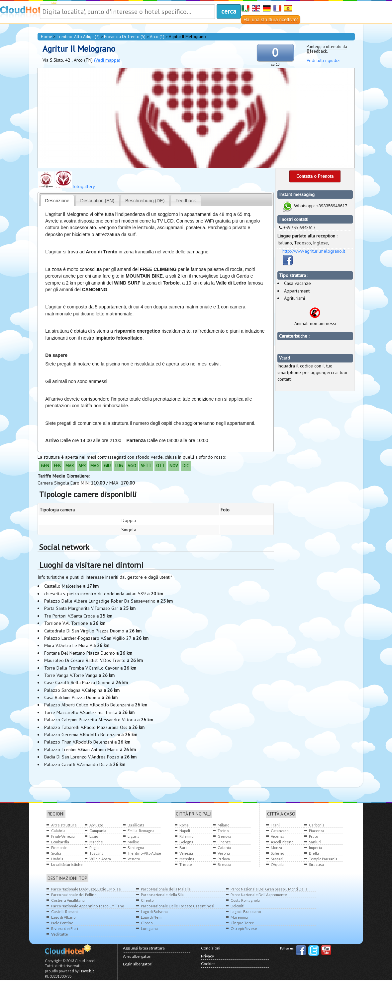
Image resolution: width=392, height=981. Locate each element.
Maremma (239, 917)
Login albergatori (137, 963)
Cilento (147, 900)
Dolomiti (238, 906)
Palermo (186, 836)
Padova (224, 859)
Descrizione (57, 200)
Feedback (185, 200)
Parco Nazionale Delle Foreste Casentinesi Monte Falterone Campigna (177, 906)
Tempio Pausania (323, 859)
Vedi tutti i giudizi (324, 60)
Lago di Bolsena (154, 911)
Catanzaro (279, 830)
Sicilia (56, 853)
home (46, 36)
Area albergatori (137, 956)
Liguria (134, 836)
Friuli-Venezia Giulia (63, 836)
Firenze (224, 842)
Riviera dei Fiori (64, 928)
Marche (96, 842)
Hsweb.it (86, 971)
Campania (97, 830)
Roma (184, 825)
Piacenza (316, 830)
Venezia (186, 853)
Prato (313, 836)
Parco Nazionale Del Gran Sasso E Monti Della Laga (269, 889)
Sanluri (315, 842)
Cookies (208, 963)
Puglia (94, 847)
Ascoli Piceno (282, 842)
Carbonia (317, 825)
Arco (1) (157, 36)
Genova (224, 836)
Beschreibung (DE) (144, 200)
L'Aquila (277, 864)
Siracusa (316, 864)
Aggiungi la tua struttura (144, 948)
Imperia (315, 847)
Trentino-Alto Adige (144, 853)
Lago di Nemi (151, 917)
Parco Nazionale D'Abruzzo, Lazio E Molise (86, 889)
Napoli (184, 830)
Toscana (96, 853)
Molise (133, 842)
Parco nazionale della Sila (162, 894)
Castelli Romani (64, 911)
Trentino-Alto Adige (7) (78, 36)
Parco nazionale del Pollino (73, 894)
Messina (186, 859)
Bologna (186, 842)
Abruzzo (96, 825)
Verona (224, 853)
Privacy (207, 955)
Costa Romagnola (245, 900)
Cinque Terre (242, 923)
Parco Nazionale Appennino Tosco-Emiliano (87, 906)
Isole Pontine (62, 923)
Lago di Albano (63, 917)
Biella (314, 853)
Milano (223, 825)
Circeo (146, 923)
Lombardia (60, 842)
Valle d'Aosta (100, 859)
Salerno (277, 853)
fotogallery (83, 186)
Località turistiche (66, 864)
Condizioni (210, 948)
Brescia (224, 864)
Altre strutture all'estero (64, 825)
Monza (276, 847)
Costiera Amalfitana (68, 900)
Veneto (134, 859)
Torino (223, 830)
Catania (224, 847)
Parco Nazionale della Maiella (166, 889)
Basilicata (136, 825)
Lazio (93, 836)
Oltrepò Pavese (244, 928)
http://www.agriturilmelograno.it (313, 251)
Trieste (185, 864)
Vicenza (277, 836)
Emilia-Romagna (141, 830)
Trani (275, 825)
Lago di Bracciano (246, 911)
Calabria (58, 830)
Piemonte (59, 847)
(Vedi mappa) (107, 60)
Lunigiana (149, 928)
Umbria (57, 859)
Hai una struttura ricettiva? (271, 19)
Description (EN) (97, 200)
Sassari (277, 859)
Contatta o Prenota (315, 176)
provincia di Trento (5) (125, 36)
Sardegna (136, 847)
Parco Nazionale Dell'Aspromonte (259, 894)
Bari (183, 847)
